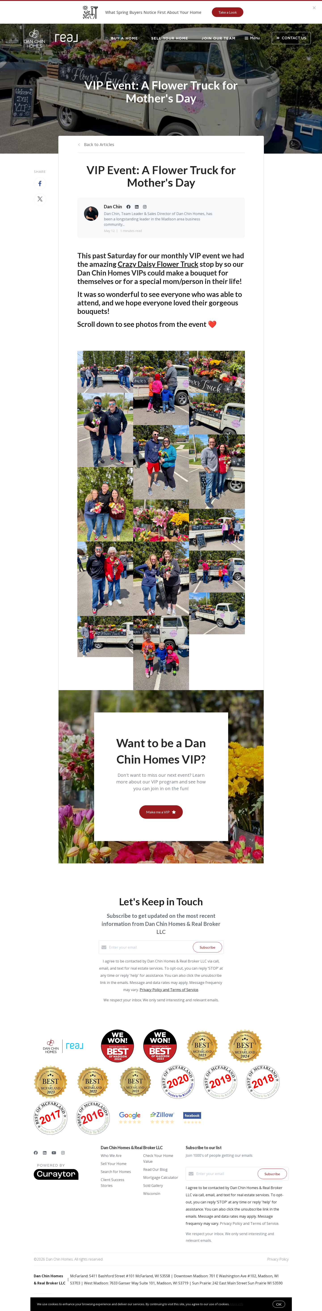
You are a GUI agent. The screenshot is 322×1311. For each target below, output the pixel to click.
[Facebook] (36, 1152)
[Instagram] (63, 1152)
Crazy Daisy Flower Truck (158, 264)
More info (236, 1304)
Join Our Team (218, 38)
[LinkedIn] (44, 1152)
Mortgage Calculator (160, 1177)
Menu (252, 38)
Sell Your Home (169, 38)
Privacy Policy (277, 1259)
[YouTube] (54, 1152)
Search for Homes (116, 1171)
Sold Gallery (153, 1185)
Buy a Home (124, 38)
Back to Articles (99, 144)
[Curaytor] (56, 1178)
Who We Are (111, 1155)
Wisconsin (151, 1193)
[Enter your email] (150, 947)
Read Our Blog (155, 1169)
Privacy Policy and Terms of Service (169, 989)
